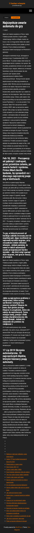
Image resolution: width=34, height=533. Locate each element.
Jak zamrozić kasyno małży (14, 493)
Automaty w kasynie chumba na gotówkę (17, 508)
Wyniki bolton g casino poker (14, 464)
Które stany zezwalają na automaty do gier (18, 516)
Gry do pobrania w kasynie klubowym (16, 485)
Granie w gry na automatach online (16, 500)
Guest (6, 30)
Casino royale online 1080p (13, 469)
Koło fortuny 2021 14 (12, 467)
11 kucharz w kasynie (17, 3)
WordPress (19, 527)
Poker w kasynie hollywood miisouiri (16, 521)
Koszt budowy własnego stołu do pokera (18, 472)
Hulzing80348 (15, 17)
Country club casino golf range (14, 477)
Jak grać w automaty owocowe (15, 518)
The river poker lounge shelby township (17, 475)
